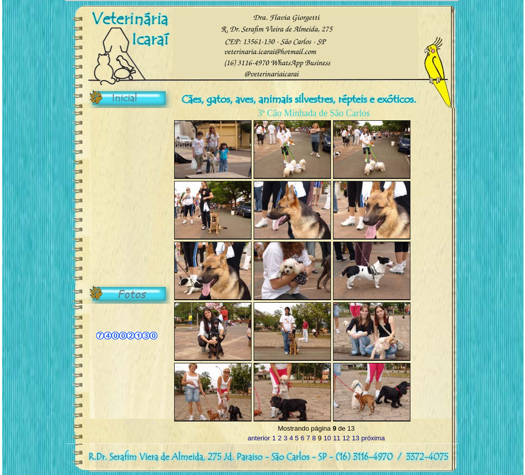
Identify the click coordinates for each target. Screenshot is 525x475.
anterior (258, 438)
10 (327, 438)
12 (345, 438)
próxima (372, 438)
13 (355, 438)
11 (336, 438)
